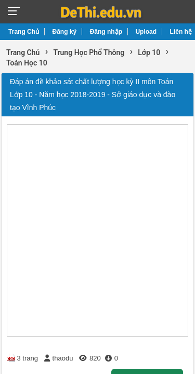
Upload (146, 31)
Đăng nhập (106, 31)
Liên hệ (181, 31)
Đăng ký (65, 31)
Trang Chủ (23, 31)
